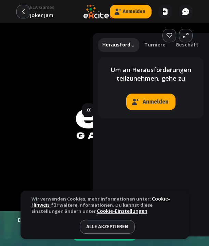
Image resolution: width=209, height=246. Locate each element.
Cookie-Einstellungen (122, 211)
